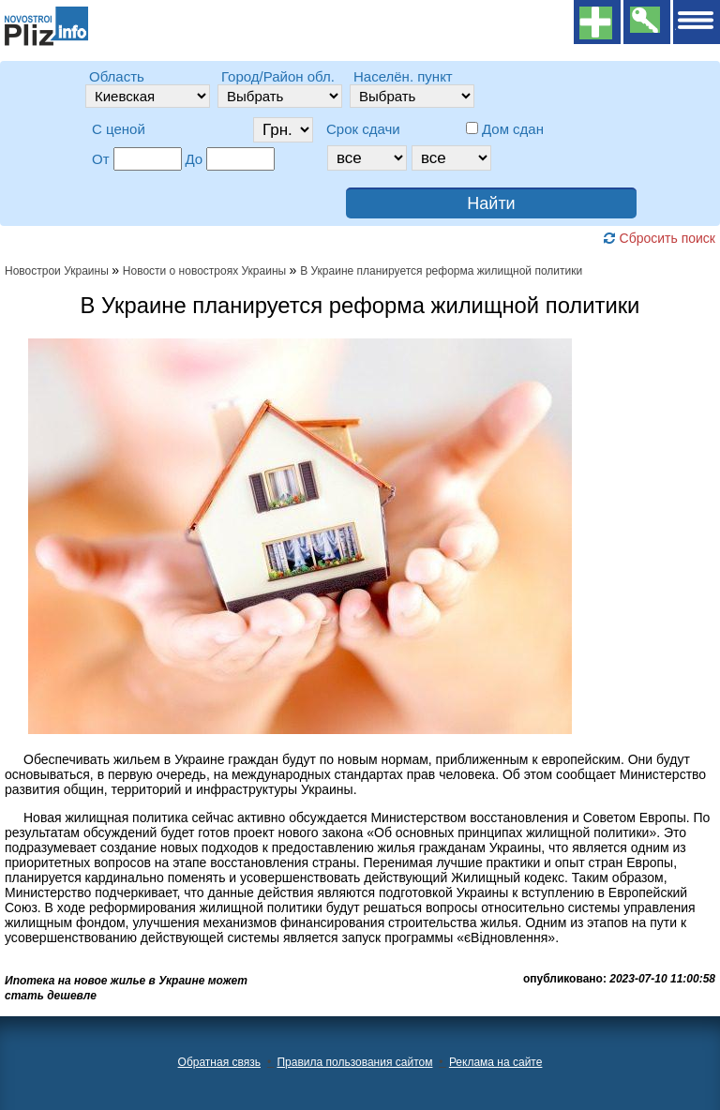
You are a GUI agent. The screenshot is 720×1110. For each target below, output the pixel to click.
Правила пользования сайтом (354, 1062)
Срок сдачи (363, 129)
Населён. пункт (403, 76)
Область (116, 76)
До (194, 159)
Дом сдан (513, 129)
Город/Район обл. (278, 76)
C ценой (118, 129)
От (101, 159)
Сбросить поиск (659, 238)
